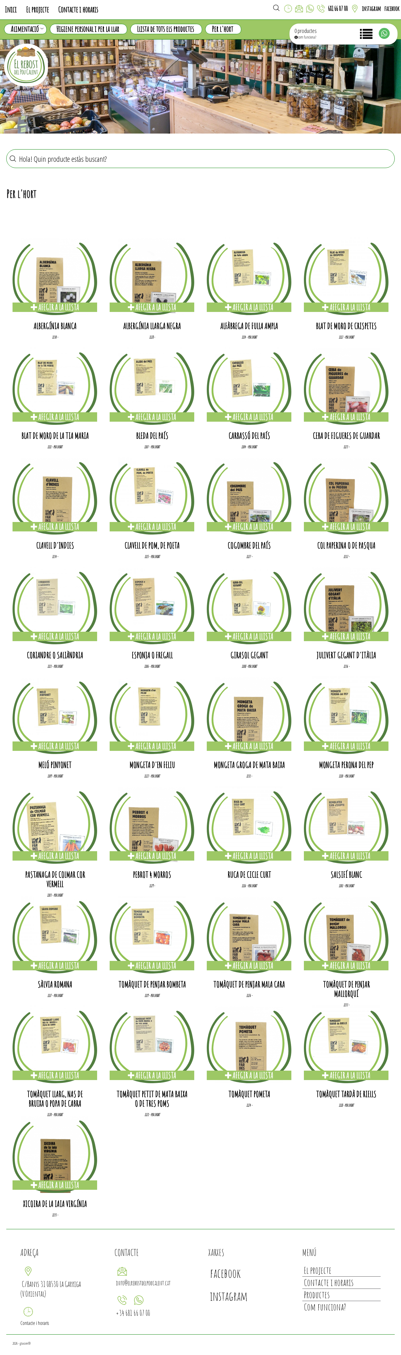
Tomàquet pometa (249, 1094)
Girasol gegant (249, 655)
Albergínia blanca (55, 326)
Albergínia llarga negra (152, 326)
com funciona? (305, 37)
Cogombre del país (249, 545)
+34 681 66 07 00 (133, 1313)
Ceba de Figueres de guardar (346, 436)
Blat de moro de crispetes (346, 326)
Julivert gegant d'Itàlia (346, 655)
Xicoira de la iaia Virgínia (55, 1204)
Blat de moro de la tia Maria (55, 436)
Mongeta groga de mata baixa (249, 765)
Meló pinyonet (54, 765)
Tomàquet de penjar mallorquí (346, 989)
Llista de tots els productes (165, 29)
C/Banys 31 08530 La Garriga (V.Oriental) (50, 1289)
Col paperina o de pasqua (346, 545)
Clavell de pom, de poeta (152, 545)
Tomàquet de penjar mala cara (249, 984)
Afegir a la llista (55, 307)
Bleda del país (152, 436)
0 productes (305, 30)
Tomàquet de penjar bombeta (152, 984)
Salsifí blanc (346, 875)
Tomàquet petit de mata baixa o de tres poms (152, 1099)
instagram (371, 9)
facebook (391, 9)
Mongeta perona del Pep (346, 765)
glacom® (25, 1343)
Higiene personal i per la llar (87, 29)
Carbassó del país (249, 436)
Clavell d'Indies (55, 545)
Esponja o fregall (152, 655)
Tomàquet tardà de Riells (346, 1094)
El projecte (37, 9)
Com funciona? (325, 1307)
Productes (317, 1294)
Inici (11, 9)
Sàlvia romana (55, 984)
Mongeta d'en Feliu (152, 765)
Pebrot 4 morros (152, 875)
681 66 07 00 (338, 9)
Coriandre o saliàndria (55, 655)
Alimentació (27, 29)
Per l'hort (222, 29)
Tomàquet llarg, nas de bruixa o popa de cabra (55, 1099)
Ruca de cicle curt (249, 875)
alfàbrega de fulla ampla (249, 326)
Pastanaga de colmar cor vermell (55, 879)
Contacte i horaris (78, 9)
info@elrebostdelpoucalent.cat (143, 1283)
